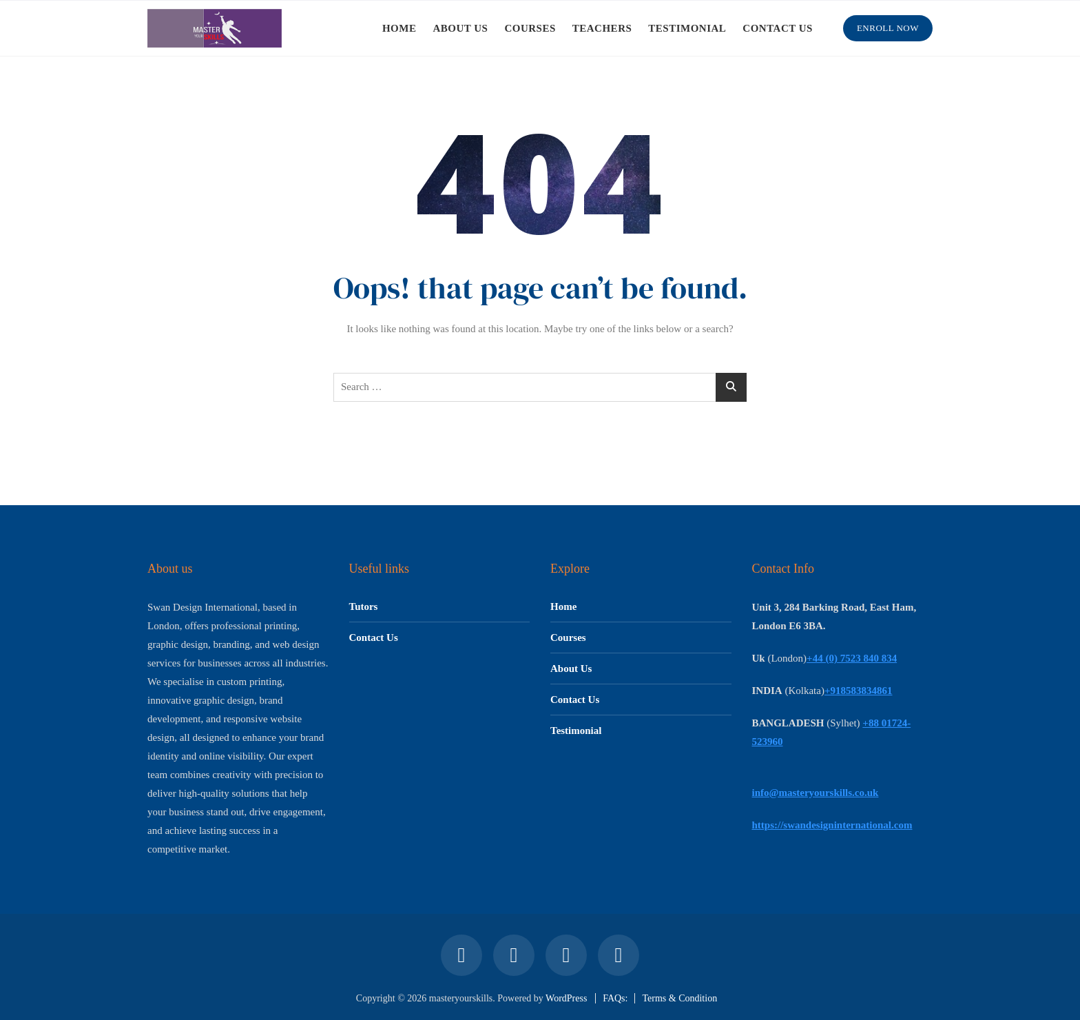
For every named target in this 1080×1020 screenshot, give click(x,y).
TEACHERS (602, 28)
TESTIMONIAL (687, 28)
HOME (399, 28)
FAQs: (615, 998)
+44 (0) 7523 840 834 (852, 658)
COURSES (529, 28)
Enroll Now (888, 28)
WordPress (566, 998)
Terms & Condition (679, 998)
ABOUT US (460, 28)
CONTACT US (777, 28)
